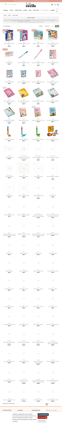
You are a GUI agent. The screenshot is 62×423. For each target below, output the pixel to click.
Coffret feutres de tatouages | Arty (24, 342)
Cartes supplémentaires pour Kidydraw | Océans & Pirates (38, 381)
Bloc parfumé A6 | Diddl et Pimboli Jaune (23, 101)
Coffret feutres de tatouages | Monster (9, 342)
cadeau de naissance (22, 1)
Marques (5, 10)
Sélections (36, 10)
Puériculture (18, 10)
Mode (30, 10)
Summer (53, 10)
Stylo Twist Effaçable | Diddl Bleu (23, 63)
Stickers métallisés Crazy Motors (38, 196)
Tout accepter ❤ (43, 414)
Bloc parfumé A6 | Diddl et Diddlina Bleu (9, 120)
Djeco (53, 20)
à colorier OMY (27, 20)
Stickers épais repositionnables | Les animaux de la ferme (52, 215)
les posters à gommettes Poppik (17, 20)
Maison (25, 10)
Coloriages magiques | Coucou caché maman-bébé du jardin (38, 234)
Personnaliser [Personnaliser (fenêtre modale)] (42, 421)
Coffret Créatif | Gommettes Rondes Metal (52, 43)
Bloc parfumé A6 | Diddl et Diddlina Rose (52, 82)
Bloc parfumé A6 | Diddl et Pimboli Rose (9, 101)
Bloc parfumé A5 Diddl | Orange (24, 120)
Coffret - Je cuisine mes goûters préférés (38, 361)
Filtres (57, 26)
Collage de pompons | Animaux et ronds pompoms (38, 215)
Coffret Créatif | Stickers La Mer (9, 43)
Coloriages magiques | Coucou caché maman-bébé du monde (9, 234)
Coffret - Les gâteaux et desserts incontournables (53, 342)
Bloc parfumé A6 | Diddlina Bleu (38, 101)
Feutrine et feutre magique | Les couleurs (53, 381)
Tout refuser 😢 (42, 417)
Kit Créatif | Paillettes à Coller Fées (24, 43)
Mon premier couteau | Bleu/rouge (24, 381)
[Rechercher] (57, 9)
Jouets (11, 10)
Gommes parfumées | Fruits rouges (38, 157)
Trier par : (41, 26)
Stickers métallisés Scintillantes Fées (52, 176)
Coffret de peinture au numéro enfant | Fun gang (23, 157)
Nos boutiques (7, 410)
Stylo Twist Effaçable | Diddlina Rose (38, 63)
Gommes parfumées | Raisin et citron (52, 157)
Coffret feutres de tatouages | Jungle (38, 342)
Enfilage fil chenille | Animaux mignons (24, 234)
